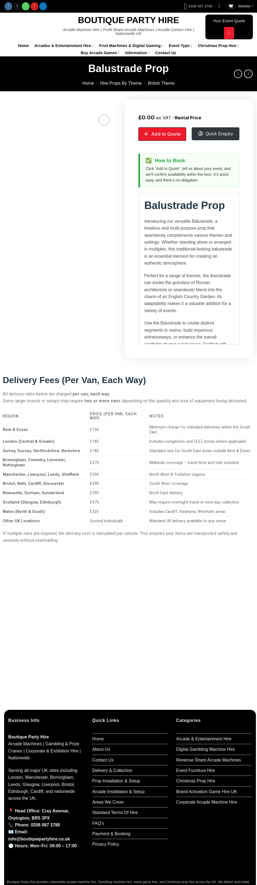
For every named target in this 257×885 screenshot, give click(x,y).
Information (137, 52)
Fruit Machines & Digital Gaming (131, 45)
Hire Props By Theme (121, 83)
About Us (101, 749)
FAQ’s (98, 823)
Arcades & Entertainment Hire (64, 45)
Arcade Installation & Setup (118, 791)
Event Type (180, 45)
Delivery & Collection (112, 770)
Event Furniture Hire (195, 770)
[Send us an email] (17, 6)
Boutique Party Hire (128, 20)
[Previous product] (248, 74)
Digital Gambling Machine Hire (205, 749)
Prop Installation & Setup (116, 781)
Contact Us (165, 53)
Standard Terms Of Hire (115, 812)
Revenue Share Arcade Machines (208, 760)
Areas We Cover (108, 802)
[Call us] (26, 6)
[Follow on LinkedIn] (43, 6)
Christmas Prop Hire (218, 45)
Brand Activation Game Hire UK (206, 791)
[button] (221, 6)
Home (23, 45)
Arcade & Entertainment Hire (203, 738)
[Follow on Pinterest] (34, 6)
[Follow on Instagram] (8, 6)
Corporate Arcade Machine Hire (206, 802)
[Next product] (238, 74)
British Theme (161, 83)
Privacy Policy (105, 844)
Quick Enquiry (219, 133)
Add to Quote (166, 134)
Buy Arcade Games (100, 52)
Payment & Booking (111, 833)
